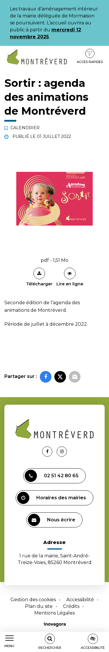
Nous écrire (51, 520)
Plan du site (39, 606)
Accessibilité (80, 599)
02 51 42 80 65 (51, 476)
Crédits (71, 606)
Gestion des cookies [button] (33, 599)
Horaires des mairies (51, 498)
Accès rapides (90, 56)
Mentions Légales (54, 613)
